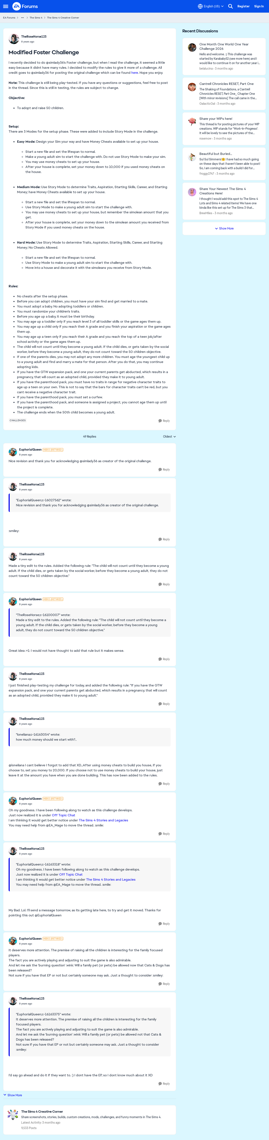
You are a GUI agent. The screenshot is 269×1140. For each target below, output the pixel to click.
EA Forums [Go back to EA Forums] (9, 17)
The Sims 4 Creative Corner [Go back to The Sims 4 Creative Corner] (63, 17)
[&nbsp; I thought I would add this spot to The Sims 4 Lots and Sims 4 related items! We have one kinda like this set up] (229, 203)
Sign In (259, 6)
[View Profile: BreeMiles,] (192, 192)
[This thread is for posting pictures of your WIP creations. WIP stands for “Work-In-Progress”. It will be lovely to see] (229, 128)
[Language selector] (210, 6)
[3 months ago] (223, 68)
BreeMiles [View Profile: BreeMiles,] (205, 213)
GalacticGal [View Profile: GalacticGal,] (207, 103)
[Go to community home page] (25, 6)
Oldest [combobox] (169, 437)
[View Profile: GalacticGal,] (192, 87)
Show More (12, 1095)
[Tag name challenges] (18, 420)
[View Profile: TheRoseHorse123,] (14, 39)
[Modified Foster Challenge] (41, 455)
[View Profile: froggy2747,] (192, 157)
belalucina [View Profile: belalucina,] (206, 68)
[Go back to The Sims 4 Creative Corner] (91, 1112)
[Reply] (164, 421)
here (134, 72)
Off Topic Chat (63, 815)
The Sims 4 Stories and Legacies (103, 820)
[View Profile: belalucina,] (192, 47)
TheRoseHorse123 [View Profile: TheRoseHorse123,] (33, 36)
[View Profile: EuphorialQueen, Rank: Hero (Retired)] (13, 452)
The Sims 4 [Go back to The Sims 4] (36, 17)
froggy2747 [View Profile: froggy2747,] (206, 173)
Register (243, 6)
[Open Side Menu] (5, 6)
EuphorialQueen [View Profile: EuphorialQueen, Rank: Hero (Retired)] (30, 449)
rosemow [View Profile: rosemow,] (205, 138)
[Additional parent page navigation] (22, 18)
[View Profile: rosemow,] (192, 122)
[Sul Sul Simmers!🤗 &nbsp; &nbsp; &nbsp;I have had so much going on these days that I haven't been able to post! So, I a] (229, 163)
